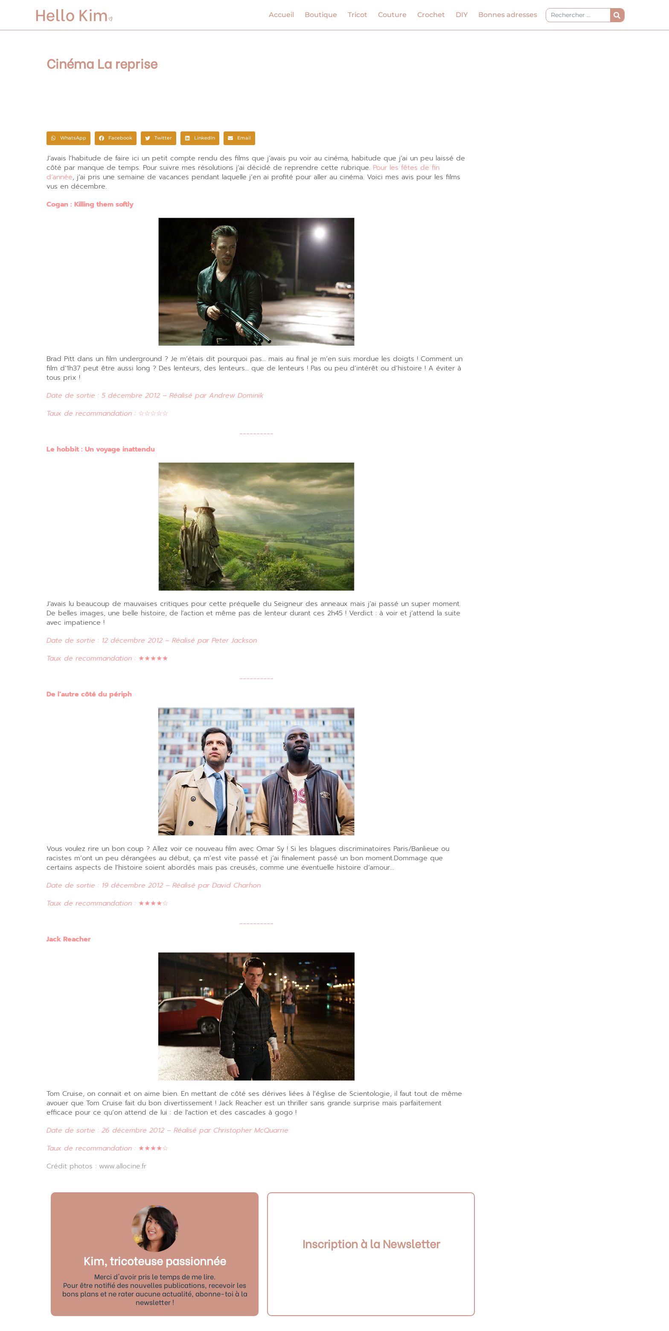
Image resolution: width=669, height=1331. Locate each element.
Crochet (431, 15)
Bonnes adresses (507, 15)
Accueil (281, 15)
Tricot (357, 15)
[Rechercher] (617, 15)
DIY (462, 15)
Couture (392, 15)
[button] (68, 138)
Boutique (321, 15)
